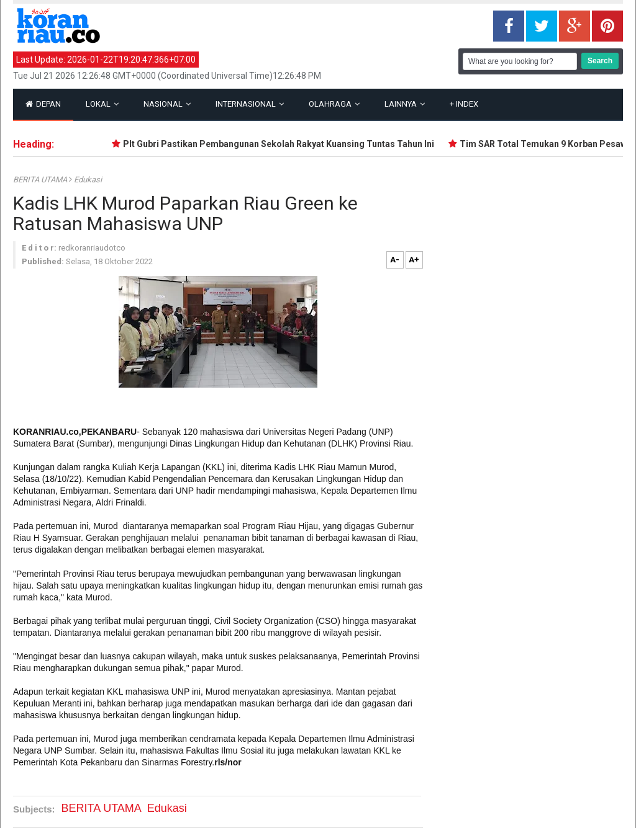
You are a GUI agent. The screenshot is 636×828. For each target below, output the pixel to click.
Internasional (250, 104)
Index (464, 104)
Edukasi (88, 179)
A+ (414, 259)
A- (394, 259)
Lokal (102, 104)
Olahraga (334, 104)
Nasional (167, 104)
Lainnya (404, 104)
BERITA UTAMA (41, 179)
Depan (43, 104)
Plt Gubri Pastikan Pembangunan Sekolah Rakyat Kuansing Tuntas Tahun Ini (283, 144)
